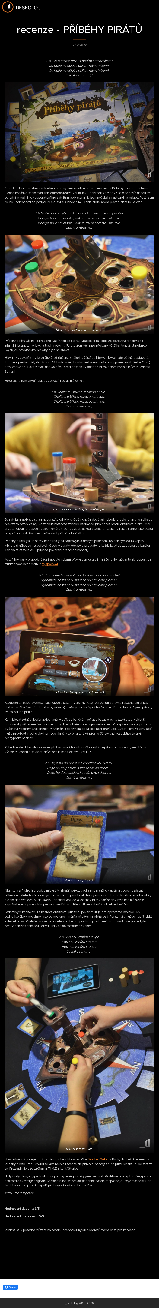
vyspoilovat (50, 564)
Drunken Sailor (97, 1160)
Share (10, 1287)
